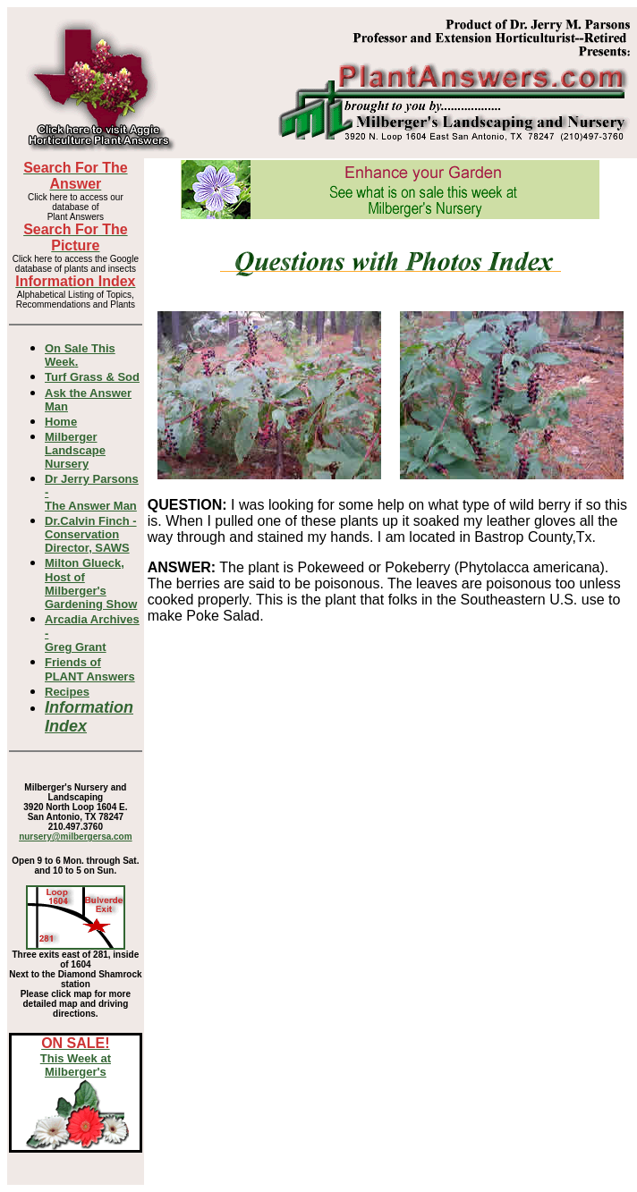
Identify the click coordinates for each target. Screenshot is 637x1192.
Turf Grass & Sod (92, 377)
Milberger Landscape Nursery (75, 450)
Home (61, 421)
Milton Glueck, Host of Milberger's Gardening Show (91, 583)
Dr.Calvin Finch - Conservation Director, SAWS (91, 534)
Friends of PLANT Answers (90, 669)
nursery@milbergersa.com (75, 836)
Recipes (67, 691)
